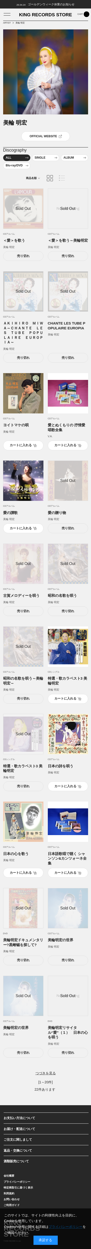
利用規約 (9, 1193)
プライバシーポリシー (17, 1181)
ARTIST (7, 23)
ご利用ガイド (12, 1205)
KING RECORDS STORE (45, 15)
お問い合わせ (12, 1199)
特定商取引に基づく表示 (18, 1187)
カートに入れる (21, 445)
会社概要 (9, 1175)
